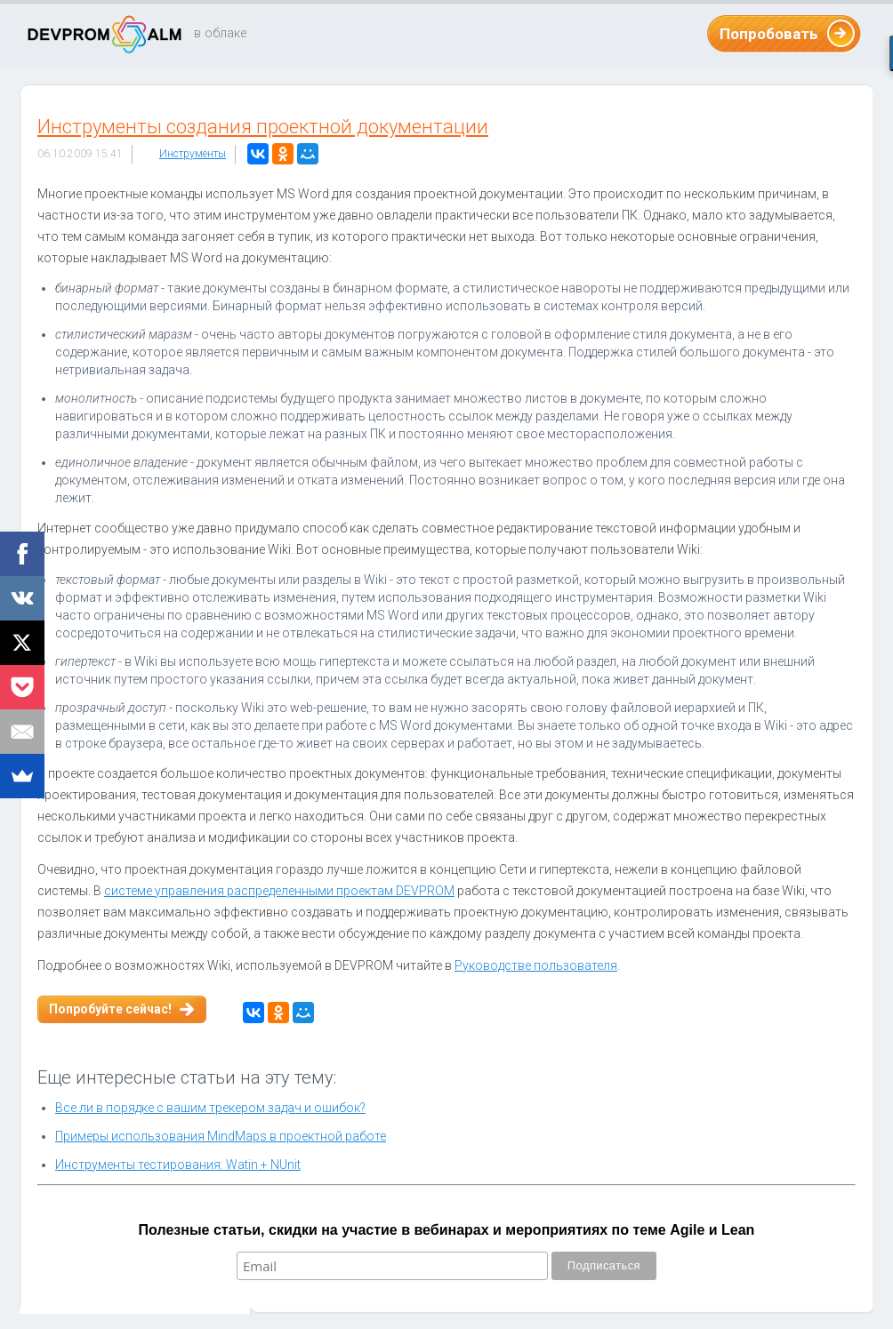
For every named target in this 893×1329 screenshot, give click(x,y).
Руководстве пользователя (536, 965)
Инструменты (192, 154)
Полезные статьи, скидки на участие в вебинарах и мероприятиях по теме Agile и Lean (447, 1229)
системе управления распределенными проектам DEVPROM (279, 891)
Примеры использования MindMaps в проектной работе (220, 1136)
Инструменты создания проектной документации (262, 127)
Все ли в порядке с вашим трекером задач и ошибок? (210, 1108)
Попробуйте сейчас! (110, 1009)
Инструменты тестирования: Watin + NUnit (178, 1164)
